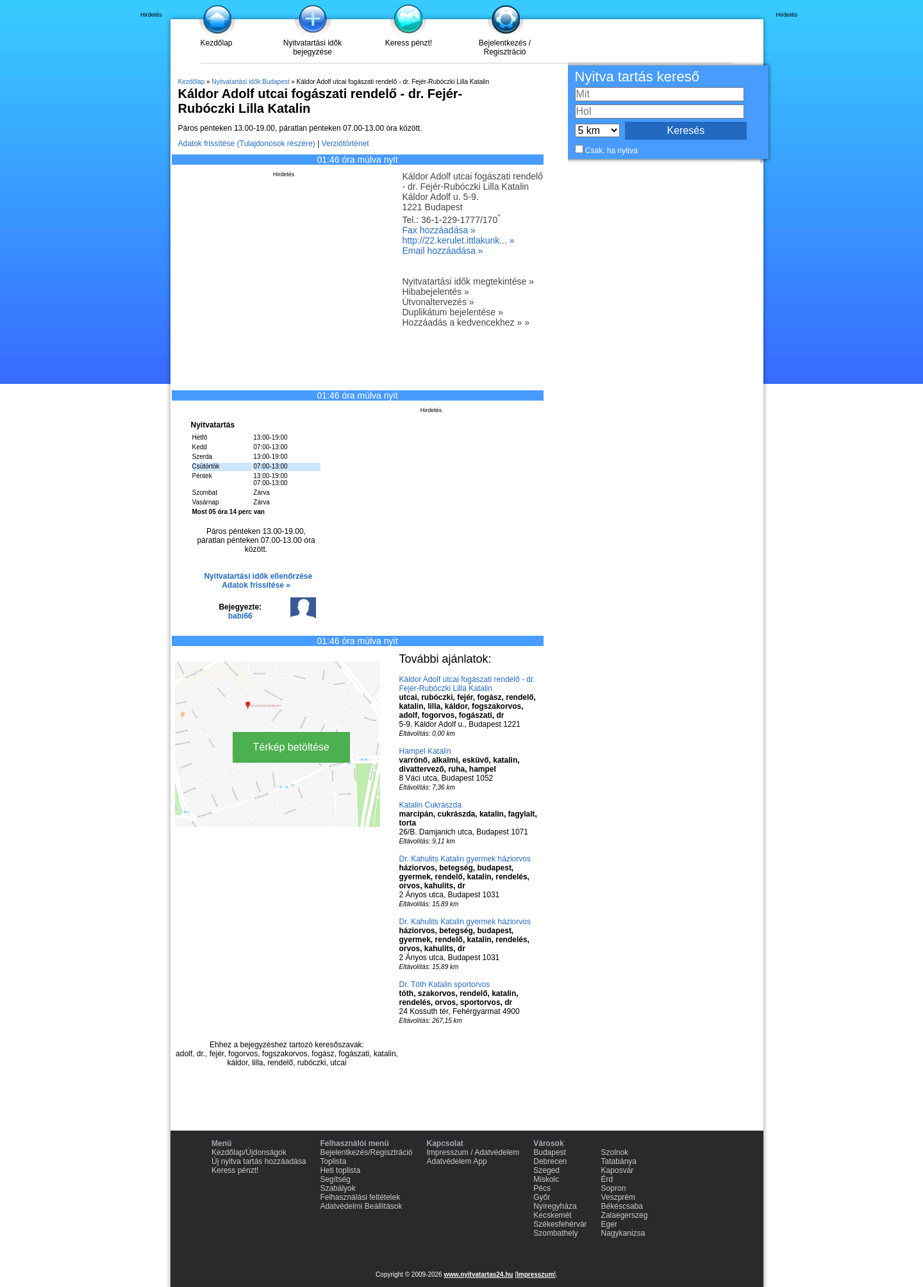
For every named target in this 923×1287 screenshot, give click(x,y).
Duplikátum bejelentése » (453, 312)
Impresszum (535, 1274)
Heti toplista (340, 1170)
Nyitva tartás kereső (637, 77)
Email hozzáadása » (443, 250)
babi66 (240, 615)
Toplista (333, 1161)
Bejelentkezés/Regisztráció (366, 1152)
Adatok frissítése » (256, 585)
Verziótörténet (345, 143)
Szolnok (615, 1152)
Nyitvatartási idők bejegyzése (312, 47)
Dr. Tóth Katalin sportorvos (444, 984)
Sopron (613, 1188)
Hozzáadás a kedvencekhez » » (466, 322)
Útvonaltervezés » (438, 302)
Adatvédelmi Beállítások (361, 1206)
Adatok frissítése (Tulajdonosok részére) (246, 143)
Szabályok (337, 1188)
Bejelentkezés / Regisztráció (505, 47)
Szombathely (555, 1233)
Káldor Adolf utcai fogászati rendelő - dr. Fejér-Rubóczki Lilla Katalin (467, 684)
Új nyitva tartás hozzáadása (259, 1161)
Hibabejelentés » (436, 291)
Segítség (335, 1179)
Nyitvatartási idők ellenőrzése (258, 576)
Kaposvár (617, 1170)
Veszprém (618, 1197)
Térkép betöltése (291, 747)
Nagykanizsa (623, 1233)
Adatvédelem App (457, 1161)
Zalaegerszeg (624, 1215)
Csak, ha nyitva (611, 150)
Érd (607, 1179)
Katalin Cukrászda (430, 805)
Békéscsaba (622, 1206)
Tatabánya (618, 1161)
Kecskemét (552, 1215)
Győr (541, 1197)
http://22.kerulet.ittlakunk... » (459, 240)
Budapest (549, 1152)
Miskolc (546, 1179)
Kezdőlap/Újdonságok (249, 1152)
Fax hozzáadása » (439, 230)
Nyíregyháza (554, 1206)
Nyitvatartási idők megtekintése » (468, 281)
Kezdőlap (216, 42)
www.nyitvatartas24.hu (478, 1274)
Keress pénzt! (408, 42)
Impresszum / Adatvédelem (473, 1152)
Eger (609, 1224)
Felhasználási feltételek (360, 1197)
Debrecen (550, 1161)
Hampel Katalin (425, 751)
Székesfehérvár (559, 1224)
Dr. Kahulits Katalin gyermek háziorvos (465, 858)
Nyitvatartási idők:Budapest (250, 81)
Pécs (542, 1188)
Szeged (546, 1170)
